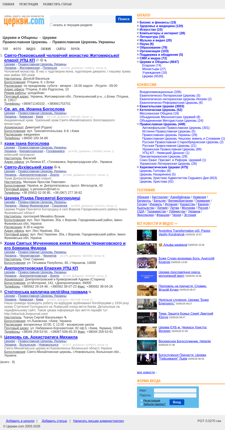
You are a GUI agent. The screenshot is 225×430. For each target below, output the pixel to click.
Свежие (46, 49)
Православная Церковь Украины (42, 64)
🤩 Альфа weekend (173, 244)
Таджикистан (156, 211)
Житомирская (29, 68)
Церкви (9, 64)
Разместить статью (57, 4)
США (140, 211)
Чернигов (49, 255)
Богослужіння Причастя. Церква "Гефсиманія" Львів (182, 356)
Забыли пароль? (154, 404)
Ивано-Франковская (34, 205)
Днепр (54, 174)
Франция (162, 215)
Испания (171, 204)
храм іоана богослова (26, 143)
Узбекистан (177, 211)
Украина (10, 68)
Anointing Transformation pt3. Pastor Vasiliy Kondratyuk (184, 232)
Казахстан (187, 204)
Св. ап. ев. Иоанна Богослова (34, 109)
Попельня (50, 68)
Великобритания (180, 200)
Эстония (190, 215)
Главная (8, 4)
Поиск (124, 19)
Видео (31, 49)
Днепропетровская (33, 174)
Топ (5, 49)
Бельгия (160, 200)
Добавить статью (54, 421)
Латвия (162, 208)
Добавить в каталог (20, 421)
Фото (17, 49)
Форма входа (149, 380)
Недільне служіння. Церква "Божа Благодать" (184, 301)
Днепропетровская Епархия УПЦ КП (41, 268)
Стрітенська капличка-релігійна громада (45, 291)
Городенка (59, 205)
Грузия (142, 204)
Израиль (156, 204)
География (146, 190)
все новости (146, 372)
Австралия (160, 197)
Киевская (26, 116)
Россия (203, 208)
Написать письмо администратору (98, 421)
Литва (174, 208)
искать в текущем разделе (71, 25)
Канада (203, 204)
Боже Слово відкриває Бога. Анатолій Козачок (186, 260)
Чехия (176, 215)
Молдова (188, 208)
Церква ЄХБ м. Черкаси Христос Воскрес (183, 329)
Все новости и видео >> (157, 223)
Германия (202, 200)
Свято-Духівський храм (28, 167)
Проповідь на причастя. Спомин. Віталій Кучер (183, 287)
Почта (75, 49)
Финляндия (145, 215)
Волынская (27, 344)
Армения (199, 197)
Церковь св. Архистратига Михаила (40, 337)
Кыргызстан (145, 208)
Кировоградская (31, 151)
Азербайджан (180, 197)
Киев (39, 116)
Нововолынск (48, 344)
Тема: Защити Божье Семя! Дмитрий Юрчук (186, 315)
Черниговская (29, 255)
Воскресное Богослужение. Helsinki (185, 341)
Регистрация (28, 4)
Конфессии (146, 84)
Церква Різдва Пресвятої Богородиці (42, 198)
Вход (177, 402)
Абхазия (143, 197)
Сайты (61, 49)
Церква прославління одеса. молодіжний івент (180, 273)
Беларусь (144, 200)
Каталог (144, 15)
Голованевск (55, 151)
